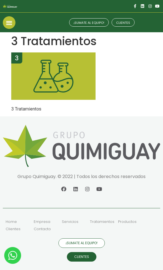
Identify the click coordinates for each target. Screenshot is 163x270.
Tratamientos (102, 221)
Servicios (70, 221)
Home (11, 221)
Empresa (42, 221)
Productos (127, 221)
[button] (9, 22)
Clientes (13, 229)
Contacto (42, 229)
